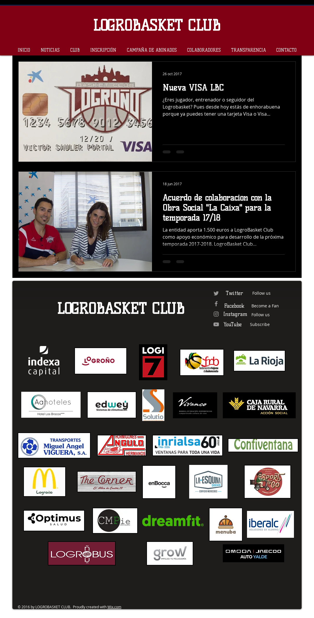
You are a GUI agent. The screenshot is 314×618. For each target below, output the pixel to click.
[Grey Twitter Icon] (216, 293)
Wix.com (114, 606)
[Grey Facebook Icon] (216, 303)
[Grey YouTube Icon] (216, 324)
